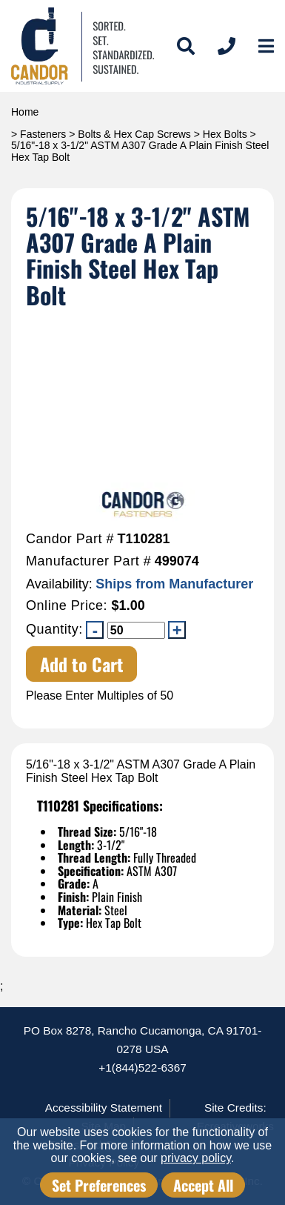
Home (24, 112)
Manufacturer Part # (88, 561)
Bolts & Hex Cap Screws (134, 134)
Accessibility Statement (103, 1107)
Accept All (203, 1185)
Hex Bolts (225, 134)
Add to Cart (82, 664)
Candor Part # (70, 539)
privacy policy (196, 1158)
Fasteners (43, 134)
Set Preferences (99, 1185)
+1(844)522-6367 (142, 1067)
